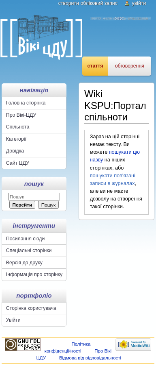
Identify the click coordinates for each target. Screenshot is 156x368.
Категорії (16, 139)
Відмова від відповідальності (90, 357)
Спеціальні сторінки (29, 250)
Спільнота (18, 127)
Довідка (15, 151)
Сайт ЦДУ (17, 163)
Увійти (139, 3)
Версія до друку (24, 263)
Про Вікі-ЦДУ (21, 115)
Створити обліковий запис (88, 3)
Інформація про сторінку (34, 274)
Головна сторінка (25, 103)
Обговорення (129, 66)
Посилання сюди (25, 239)
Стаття (95, 66)
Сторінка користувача (31, 308)
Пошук (34, 183)
